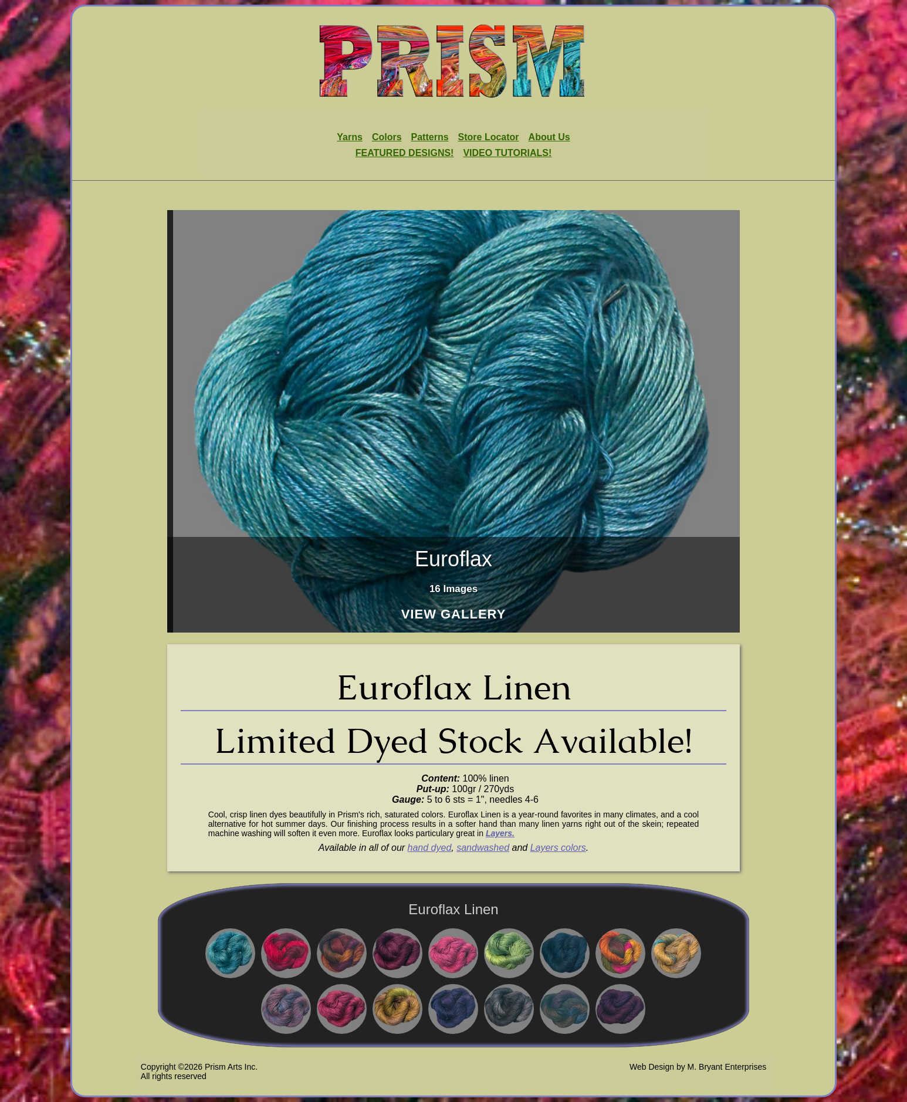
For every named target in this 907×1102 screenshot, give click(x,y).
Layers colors (558, 848)
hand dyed (430, 848)
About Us (549, 137)
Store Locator (488, 137)
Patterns (430, 137)
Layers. (500, 833)
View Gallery (453, 614)
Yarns (350, 137)
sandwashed (482, 848)
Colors (387, 137)
